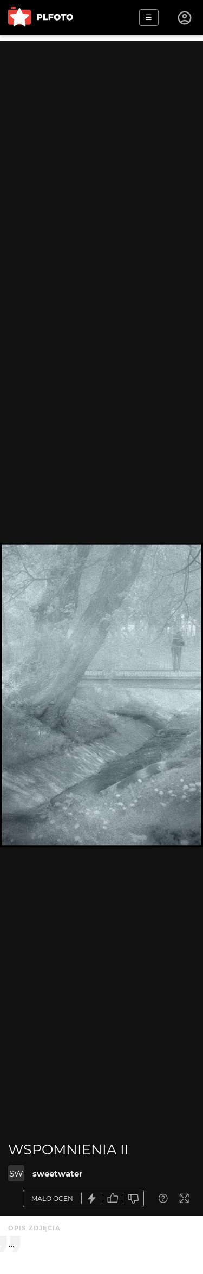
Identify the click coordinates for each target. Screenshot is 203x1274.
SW (16, 1173)
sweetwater (57, 1173)
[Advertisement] (101, 142)
